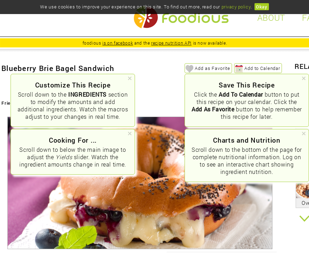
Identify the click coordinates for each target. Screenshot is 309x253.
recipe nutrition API (171, 43)
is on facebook (117, 43)
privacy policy (236, 7)
